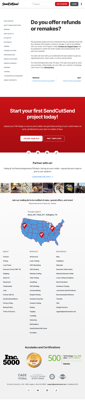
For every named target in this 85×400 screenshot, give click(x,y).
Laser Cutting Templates (65, 278)
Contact (6, 257)
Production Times (10, 59)
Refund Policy (8, 308)
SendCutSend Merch (10, 299)
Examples (33, 333)
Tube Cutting (34, 278)
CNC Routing (34, 270)
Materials (8, 42)
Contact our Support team (68, 46)
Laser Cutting (34, 261)
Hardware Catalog (62, 287)
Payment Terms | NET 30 (12, 270)
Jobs (5, 291)
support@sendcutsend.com (66, 312)
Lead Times (7, 265)
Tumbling (33, 316)
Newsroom (7, 282)
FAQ (57, 303)
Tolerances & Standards (13, 76)
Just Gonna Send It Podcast (66, 291)
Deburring (33, 320)
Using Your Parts (10, 80)
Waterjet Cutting (35, 274)
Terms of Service (9, 312)
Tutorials (59, 299)
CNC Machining (35, 265)
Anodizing (33, 282)
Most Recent (9, 21)
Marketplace (34, 325)
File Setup (7, 38)
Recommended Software (65, 295)
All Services (34, 257)
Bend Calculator (62, 282)
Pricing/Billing (9, 55)
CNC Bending (34, 287)
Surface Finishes (10, 63)
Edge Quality (9, 34)
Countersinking (35, 291)
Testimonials (7, 287)
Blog (57, 257)
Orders (6, 46)
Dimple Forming (35, 295)
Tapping (7, 71)
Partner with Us (8, 295)
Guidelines (60, 261)
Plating (32, 308)
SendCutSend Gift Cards (38, 329)
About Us (6, 278)
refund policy (49, 67)
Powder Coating (10, 50)
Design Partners (62, 308)
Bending (7, 29)
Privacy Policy (8, 303)
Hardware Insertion (36, 299)
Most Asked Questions (12, 25)
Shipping (7, 67)
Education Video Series (64, 270)
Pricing (5, 261)
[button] (81, 4)
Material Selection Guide (64, 274)
